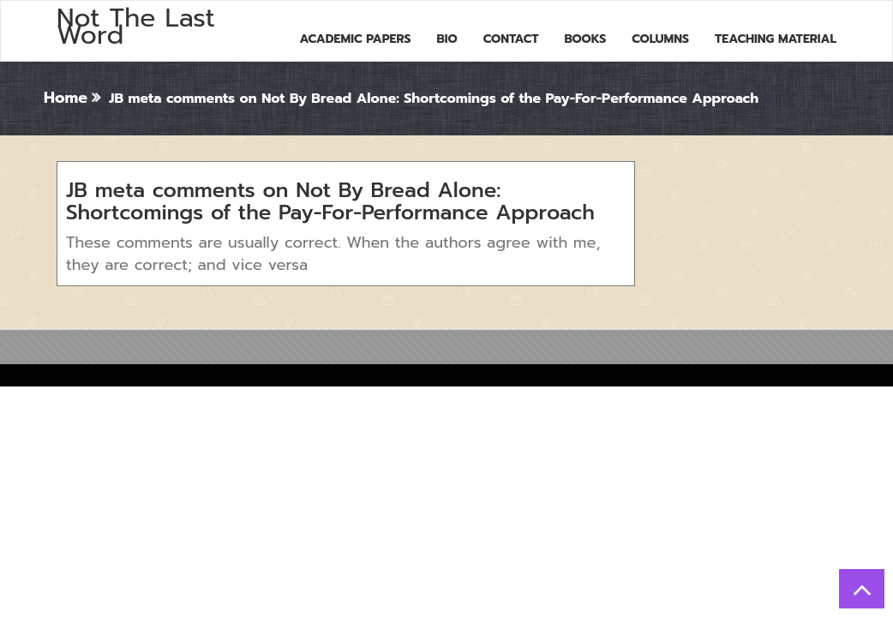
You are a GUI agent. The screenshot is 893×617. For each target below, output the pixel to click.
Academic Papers (355, 39)
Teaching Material (775, 39)
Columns (660, 39)
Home (65, 98)
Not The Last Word (136, 26)
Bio (447, 39)
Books (585, 39)
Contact (511, 39)
